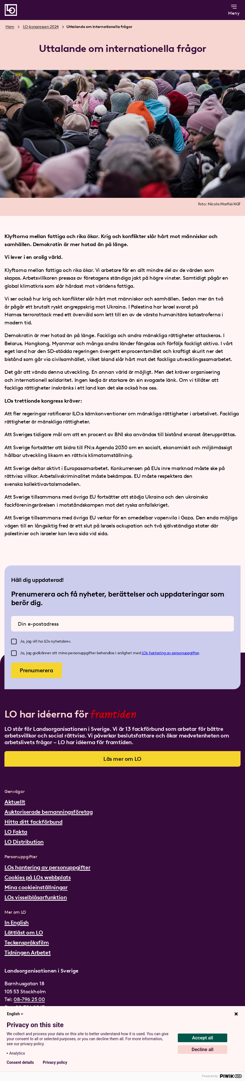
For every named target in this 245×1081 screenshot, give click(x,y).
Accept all (202, 1037)
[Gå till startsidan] (10, 10)
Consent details (20, 1062)
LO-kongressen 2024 (41, 26)
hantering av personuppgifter (174, 653)
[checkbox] (14, 641)
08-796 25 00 (29, 999)
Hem (10, 26)
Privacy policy (55, 1062)
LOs (145, 653)
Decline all (203, 1049)
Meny (234, 9)
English (15, 1014)
